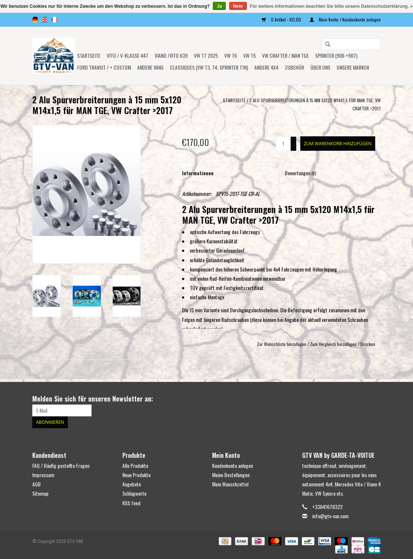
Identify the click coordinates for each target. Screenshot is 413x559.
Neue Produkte (136, 475)
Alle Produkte (135, 465)
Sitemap (40, 493)
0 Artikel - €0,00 (282, 19)
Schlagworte (134, 493)
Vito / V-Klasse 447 (127, 55)
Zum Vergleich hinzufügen (334, 344)
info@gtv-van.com (330, 516)
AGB (36, 484)
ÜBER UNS (320, 67)
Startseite (88, 55)
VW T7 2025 (206, 55)
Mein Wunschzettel (230, 484)
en (45, 20)
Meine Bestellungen (231, 475)
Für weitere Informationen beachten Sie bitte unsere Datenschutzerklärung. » (331, 6)
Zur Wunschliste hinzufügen (281, 344)
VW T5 (249, 55)
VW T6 (230, 55)
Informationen (198, 173)
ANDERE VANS (150, 67)
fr (54, 20)
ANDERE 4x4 (266, 67)
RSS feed (131, 503)
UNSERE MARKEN (353, 67)
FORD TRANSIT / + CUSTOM (104, 67)
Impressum (43, 475)
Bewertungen (300, 173)
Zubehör (294, 67)
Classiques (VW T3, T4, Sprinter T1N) (209, 67)
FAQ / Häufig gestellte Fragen (60, 465)
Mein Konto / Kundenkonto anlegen (345, 19)
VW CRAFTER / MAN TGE (285, 55)
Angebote (131, 484)
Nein (238, 6)
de (35, 20)
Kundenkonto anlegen (232, 465)
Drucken (367, 344)
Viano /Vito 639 (171, 55)
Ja (219, 6)
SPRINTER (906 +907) (336, 55)
